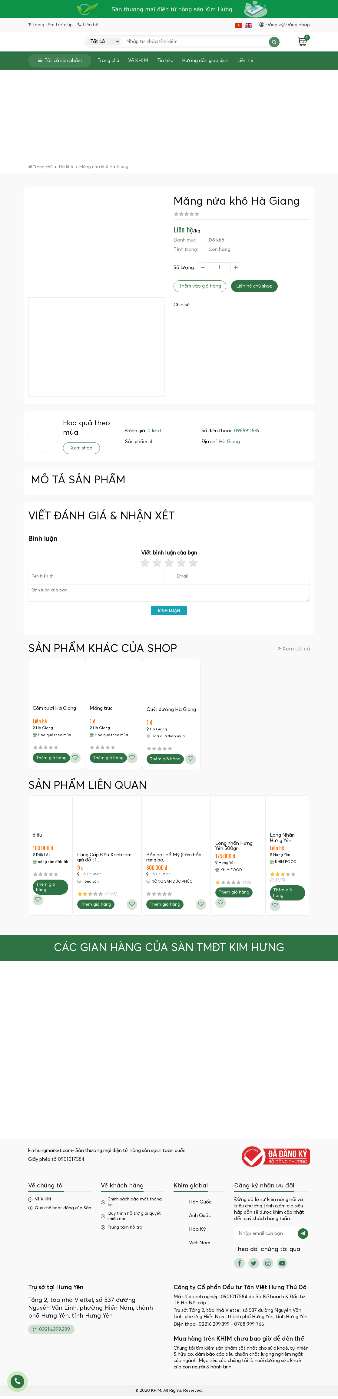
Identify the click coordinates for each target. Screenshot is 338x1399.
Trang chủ (108, 62)
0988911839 (247, 432)
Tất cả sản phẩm (60, 62)
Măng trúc (102, 710)
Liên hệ (245, 62)
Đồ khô (216, 241)
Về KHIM (138, 62)
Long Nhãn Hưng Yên (282, 840)
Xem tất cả (294, 650)
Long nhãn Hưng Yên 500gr (234, 848)
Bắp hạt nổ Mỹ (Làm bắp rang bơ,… (174, 859)
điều (37, 837)
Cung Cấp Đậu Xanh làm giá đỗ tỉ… (105, 859)
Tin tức (165, 62)
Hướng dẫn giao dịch (205, 62)
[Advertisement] (169, 120)
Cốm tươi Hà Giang (54, 710)
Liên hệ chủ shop (254, 287)
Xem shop (81, 449)
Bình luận (169, 613)
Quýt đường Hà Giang (172, 711)
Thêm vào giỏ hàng (200, 287)
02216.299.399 (51, 1331)
